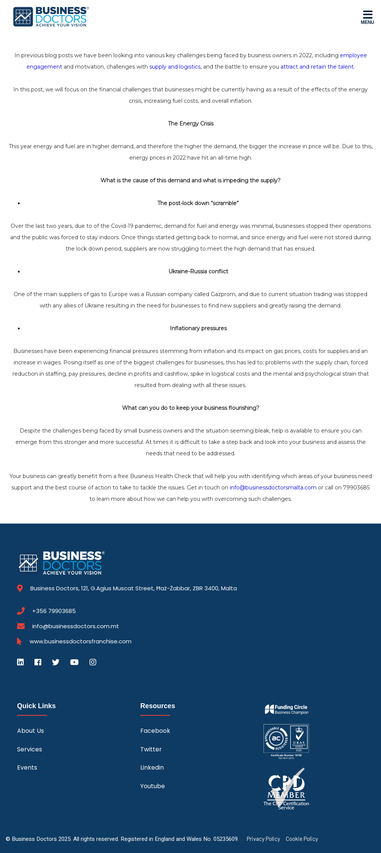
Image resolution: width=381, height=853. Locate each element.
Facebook (155, 730)
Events (27, 767)
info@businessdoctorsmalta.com (273, 487)
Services (29, 749)
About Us (30, 730)
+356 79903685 (54, 611)
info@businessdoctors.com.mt (75, 626)
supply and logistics (175, 66)
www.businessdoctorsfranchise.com (81, 641)
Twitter (151, 749)
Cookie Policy (302, 839)
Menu (367, 17)
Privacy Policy (263, 839)
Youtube (152, 786)
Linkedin (152, 767)
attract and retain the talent (317, 66)
